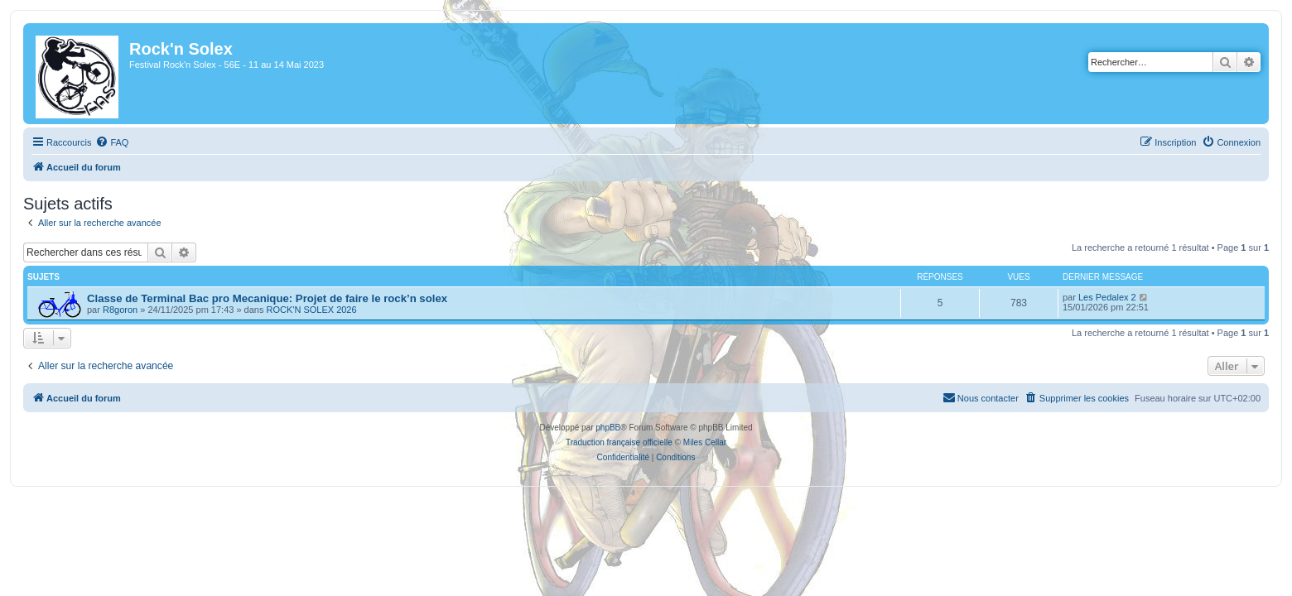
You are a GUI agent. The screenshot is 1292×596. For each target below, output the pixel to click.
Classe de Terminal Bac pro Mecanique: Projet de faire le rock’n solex (257, 298)
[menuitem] (101, 142)
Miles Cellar (704, 442)
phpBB (607, 427)
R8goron (110, 310)
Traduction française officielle (619, 442)
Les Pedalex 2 (1117, 297)
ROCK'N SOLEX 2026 (302, 310)
